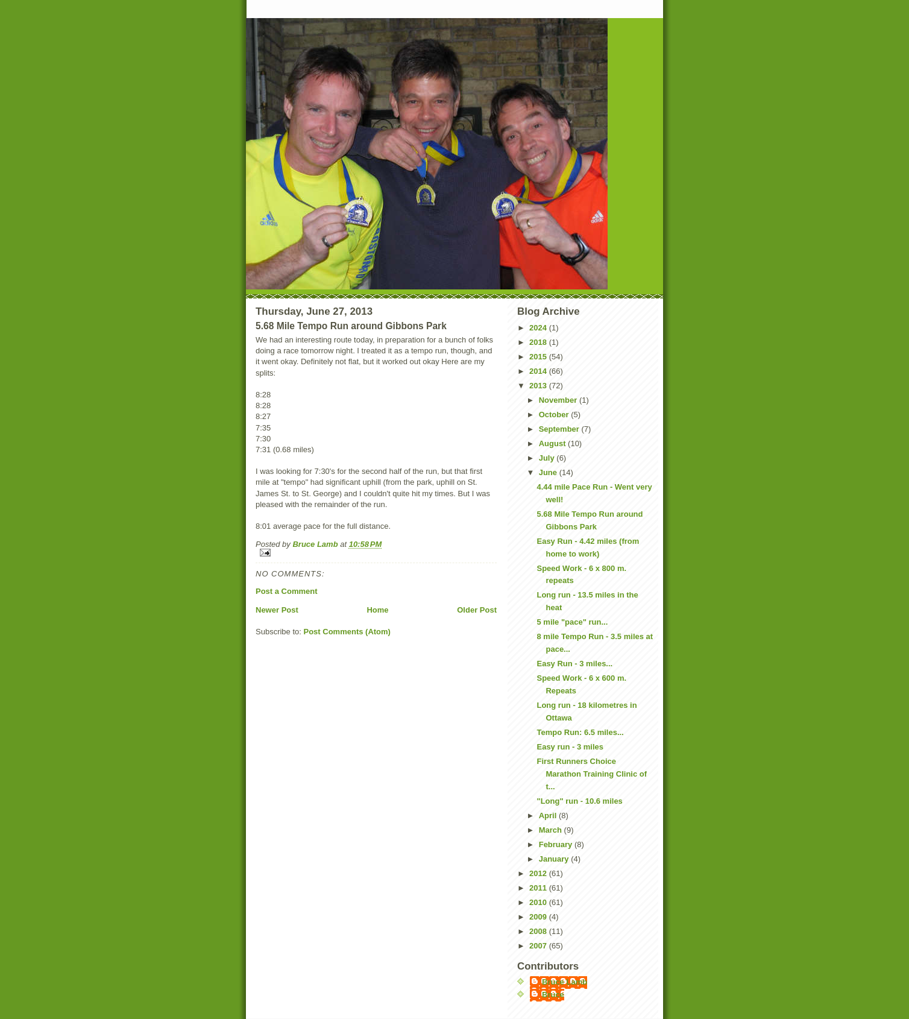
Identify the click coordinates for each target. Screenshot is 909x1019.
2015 (539, 356)
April (549, 815)
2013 (539, 385)
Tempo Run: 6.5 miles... (579, 732)
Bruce (553, 994)
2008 (539, 931)
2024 (539, 327)
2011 (539, 887)
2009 (539, 916)
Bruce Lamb (316, 544)
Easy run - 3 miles (569, 746)
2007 (539, 945)
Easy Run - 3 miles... (574, 663)
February (556, 844)
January (555, 858)
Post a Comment (287, 591)
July (548, 457)
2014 (539, 371)
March (551, 829)
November (559, 400)
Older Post (477, 609)
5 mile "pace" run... (572, 621)
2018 (539, 342)
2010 (539, 902)
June (549, 472)
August (553, 443)
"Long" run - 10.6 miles (579, 801)
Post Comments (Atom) (347, 631)
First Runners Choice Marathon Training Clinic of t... (591, 774)
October (555, 414)
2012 (539, 873)
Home (377, 609)
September (560, 429)
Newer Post (277, 609)
